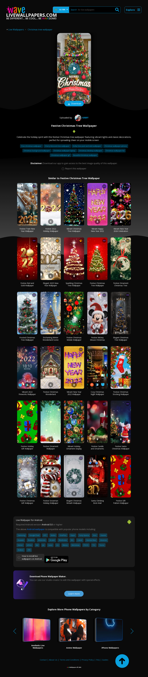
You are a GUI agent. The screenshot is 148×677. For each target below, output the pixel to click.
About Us (53, 659)
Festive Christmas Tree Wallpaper (97, 284)
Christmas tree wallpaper (40, 29)
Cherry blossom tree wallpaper (57, 146)
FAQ (98, 659)
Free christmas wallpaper (31, 146)
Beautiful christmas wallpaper (85, 155)
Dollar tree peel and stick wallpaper (87, 146)
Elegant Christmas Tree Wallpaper (120, 338)
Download (74, 104)
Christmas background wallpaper (37, 150)
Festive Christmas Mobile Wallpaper (74, 338)
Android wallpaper (36, 529)
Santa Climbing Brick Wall (97, 501)
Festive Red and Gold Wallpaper (27, 284)
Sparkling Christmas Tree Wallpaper (74, 284)
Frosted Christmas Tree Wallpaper (27, 338)
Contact (43, 659)
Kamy (81, 117)
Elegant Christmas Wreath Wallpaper (74, 501)
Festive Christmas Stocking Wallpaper (121, 393)
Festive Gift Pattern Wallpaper (120, 501)
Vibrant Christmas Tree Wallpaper (74, 229)
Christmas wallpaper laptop (64, 150)
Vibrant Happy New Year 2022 (97, 229)
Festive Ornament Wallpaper (50, 447)
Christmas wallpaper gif (60, 155)
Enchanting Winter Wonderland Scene (51, 338)
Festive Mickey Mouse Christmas (97, 338)
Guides (105, 659)
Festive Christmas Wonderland (50, 393)
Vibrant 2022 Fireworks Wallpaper (27, 393)
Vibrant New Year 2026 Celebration (121, 229)
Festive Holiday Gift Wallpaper (27, 447)
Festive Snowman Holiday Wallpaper (50, 501)
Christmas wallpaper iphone (116, 146)
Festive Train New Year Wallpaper (27, 229)
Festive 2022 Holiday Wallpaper (50, 229)
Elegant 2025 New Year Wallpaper (50, 284)
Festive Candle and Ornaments (97, 447)
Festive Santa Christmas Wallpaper (120, 447)
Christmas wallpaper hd (115, 150)
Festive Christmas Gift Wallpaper (27, 501)
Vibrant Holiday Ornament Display (74, 447)
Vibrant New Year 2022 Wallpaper (74, 393)
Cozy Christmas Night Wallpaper (97, 393)
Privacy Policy (88, 659)
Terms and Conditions (69, 659)
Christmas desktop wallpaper (90, 150)
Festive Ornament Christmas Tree (120, 284)
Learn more (74, 593)
